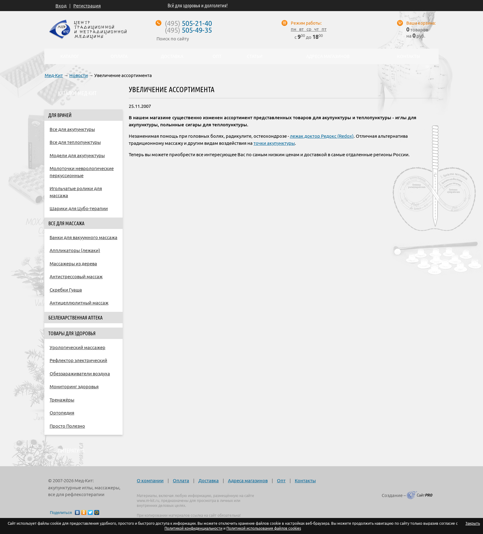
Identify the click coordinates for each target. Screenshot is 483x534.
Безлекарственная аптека (75, 317)
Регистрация (87, 5)
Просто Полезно (67, 426)
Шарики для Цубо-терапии (79, 208)
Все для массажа (66, 223)
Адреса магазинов (248, 480)
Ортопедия (62, 412)
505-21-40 (188, 23)
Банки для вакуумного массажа (83, 237)
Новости (78, 75)
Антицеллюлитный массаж (79, 302)
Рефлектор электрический (78, 360)
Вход (61, 5)
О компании (150, 480)
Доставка (208, 480)
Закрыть (472, 523)
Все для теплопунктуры (75, 142)
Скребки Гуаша (66, 289)
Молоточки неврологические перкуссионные (82, 172)
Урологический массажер (77, 347)
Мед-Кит (54, 75)
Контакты (305, 480)
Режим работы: (306, 23)
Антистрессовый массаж (76, 276)
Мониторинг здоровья (74, 386)
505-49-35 (188, 30)
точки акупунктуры (274, 143)
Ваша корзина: (421, 23)
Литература (71, 450)
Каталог (77, 56)
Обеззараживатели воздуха (80, 373)
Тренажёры (62, 399)
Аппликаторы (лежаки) (75, 250)
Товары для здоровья (71, 333)
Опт (281, 480)
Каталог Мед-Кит (77, 93)
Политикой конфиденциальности (193, 528)
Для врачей (59, 115)
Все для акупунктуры (72, 129)
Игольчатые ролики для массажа (76, 192)
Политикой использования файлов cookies (263, 528)
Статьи (254, 56)
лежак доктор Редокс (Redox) (322, 136)
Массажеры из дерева (73, 263)
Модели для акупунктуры (77, 155)
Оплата (181, 480)
